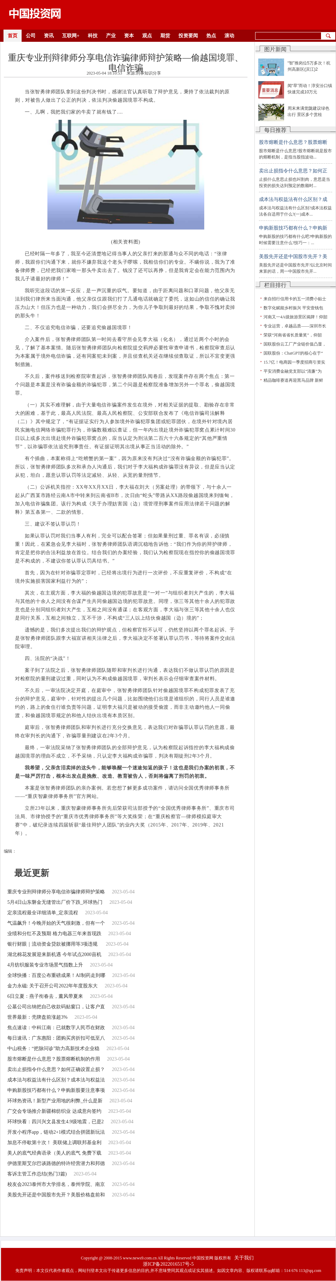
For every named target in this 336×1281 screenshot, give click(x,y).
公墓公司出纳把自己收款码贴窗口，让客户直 (56, 1006)
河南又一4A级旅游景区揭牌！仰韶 (295, 317)
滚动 (229, 35)
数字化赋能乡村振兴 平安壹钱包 (293, 307)
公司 (31, 35)
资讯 (49, 35)
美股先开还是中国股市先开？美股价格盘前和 (56, 1194)
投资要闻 (188, 35)
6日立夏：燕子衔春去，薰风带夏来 (45, 996)
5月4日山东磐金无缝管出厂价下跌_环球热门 (54, 902)
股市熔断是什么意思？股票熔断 (293, 142)
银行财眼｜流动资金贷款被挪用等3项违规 (53, 944)
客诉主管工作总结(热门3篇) (37, 1174)
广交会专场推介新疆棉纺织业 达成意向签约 (54, 1111)
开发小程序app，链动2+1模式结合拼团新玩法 (56, 1132)
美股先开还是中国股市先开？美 (293, 256)
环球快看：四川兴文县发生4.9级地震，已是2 (55, 1121)
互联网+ (70, 35)
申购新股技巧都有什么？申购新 (293, 228)
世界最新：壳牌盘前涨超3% (37, 1017)
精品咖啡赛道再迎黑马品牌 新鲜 (293, 380)
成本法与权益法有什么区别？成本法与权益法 (56, 1079)
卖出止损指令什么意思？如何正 (293, 170)
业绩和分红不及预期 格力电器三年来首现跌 (54, 933)
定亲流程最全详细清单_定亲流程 (42, 912)
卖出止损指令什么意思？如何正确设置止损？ (56, 1069)
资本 (129, 35)
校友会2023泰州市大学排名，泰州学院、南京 (56, 1184)
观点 (147, 35)
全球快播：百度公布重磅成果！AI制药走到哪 (56, 975)
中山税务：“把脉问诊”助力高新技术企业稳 (53, 1048)
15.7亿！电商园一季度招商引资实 (294, 362)
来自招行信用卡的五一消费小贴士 (295, 298)
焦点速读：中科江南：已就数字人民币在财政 (56, 1027)
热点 (211, 35)
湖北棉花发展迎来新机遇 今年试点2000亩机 (54, 954)
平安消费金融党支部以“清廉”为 (293, 371)
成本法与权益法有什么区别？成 (293, 199)
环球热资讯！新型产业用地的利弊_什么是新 (54, 1100)
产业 (111, 35)
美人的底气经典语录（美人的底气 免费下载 (54, 1153)
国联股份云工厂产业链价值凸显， (295, 344)
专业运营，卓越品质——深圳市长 (295, 326)
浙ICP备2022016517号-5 (168, 1264)
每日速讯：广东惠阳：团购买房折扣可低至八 (56, 1038)
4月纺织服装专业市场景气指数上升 (45, 965)
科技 (93, 35)
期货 (165, 35)
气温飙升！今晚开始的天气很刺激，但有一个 (56, 923)
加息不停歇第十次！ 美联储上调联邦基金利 (54, 1142)
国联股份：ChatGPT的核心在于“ (293, 353)
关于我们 (244, 1257)
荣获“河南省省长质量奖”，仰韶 (293, 335)
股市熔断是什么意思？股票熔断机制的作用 (53, 1059)
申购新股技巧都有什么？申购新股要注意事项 (56, 1090)
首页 (12, 35)
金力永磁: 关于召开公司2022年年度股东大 (52, 985)
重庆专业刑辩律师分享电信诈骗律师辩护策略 (56, 891)
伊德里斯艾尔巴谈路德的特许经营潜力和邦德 (56, 1163)
